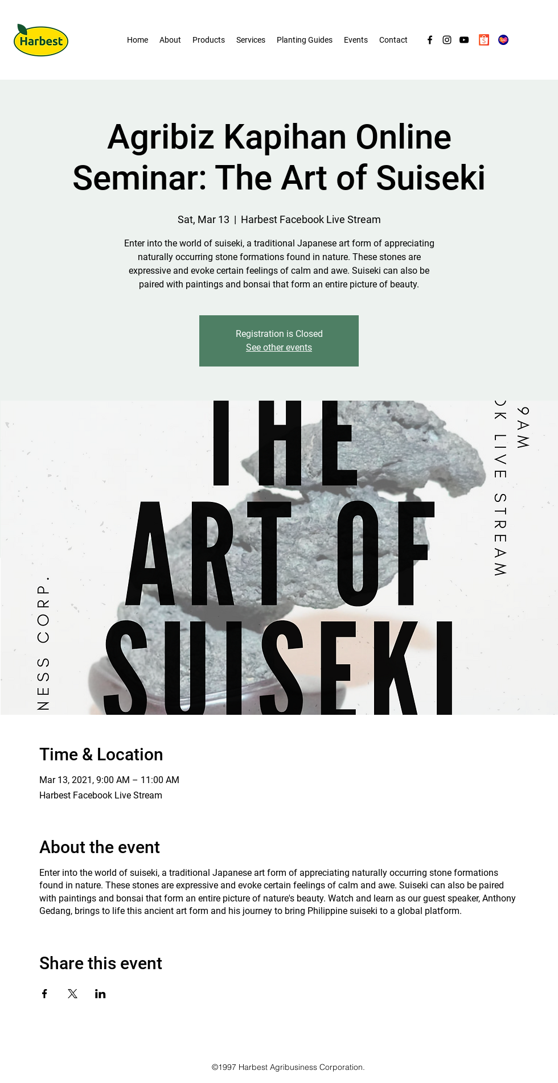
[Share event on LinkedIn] (100, 993)
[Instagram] (447, 40)
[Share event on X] (72, 993)
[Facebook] (430, 40)
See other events (279, 347)
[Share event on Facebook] (44, 993)
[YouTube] (464, 40)
